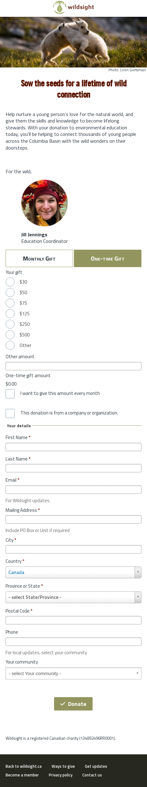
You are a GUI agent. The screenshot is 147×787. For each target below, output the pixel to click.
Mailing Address (23, 510)
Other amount (20, 356)
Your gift (14, 272)
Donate (73, 704)
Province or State (24, 586)
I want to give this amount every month (60, 393)
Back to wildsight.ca (24, 766)
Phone (12, 632)
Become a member (22, 775)
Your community (22, 661)
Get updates (96, 766)
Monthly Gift (39, 258)
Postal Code (19, 610)
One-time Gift (108, 258)
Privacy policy (60, 775)
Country (15, 561)
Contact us (92, 775)
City (11, 540)
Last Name (18, 458)
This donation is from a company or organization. (69, 413)
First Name (18, 437)
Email (12, 480)
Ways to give (63, 766)
